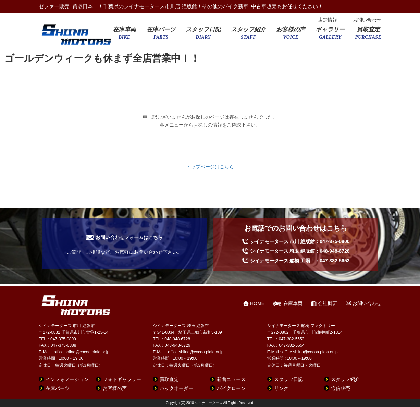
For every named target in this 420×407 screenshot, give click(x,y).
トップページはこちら (210, 166)
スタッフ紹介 (248, 35)
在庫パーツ (160, 35)
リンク (281, 388)
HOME (257, 303)
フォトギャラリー (122, 379)
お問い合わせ (367, 20)
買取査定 (368, 35)
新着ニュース (231, 379)
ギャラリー (330, 35)
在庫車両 (124, 35)
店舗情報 (327, 20)
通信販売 (340, 388)
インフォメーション (67, 379)
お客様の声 (290, 35)
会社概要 (327, 303)
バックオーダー (176, 388)
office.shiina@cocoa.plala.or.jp (81, 352)
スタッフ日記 (203, 35)
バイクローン (231, 388)
